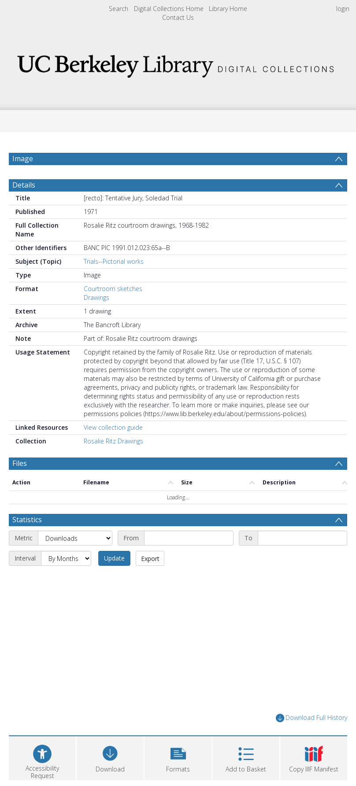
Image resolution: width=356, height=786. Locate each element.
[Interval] (66, 558)
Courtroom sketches (113, 288)
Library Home (228, 8)
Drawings (96, 297)
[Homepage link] (178, 63)
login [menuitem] (342, 8)
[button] (178, 757)
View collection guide (113, 427)
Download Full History (311, 718)
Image (22, 158)
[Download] (110, 757)
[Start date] (189, 538)
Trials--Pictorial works (114, 261)
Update (114, 558)
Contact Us (178, 17)
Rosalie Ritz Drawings (113, 441)
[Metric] (75, 538)
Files (19, 463)
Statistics (27, 519)
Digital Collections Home (169, 8)
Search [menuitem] (118, 8)
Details (23, 185)
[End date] (302, 538)
